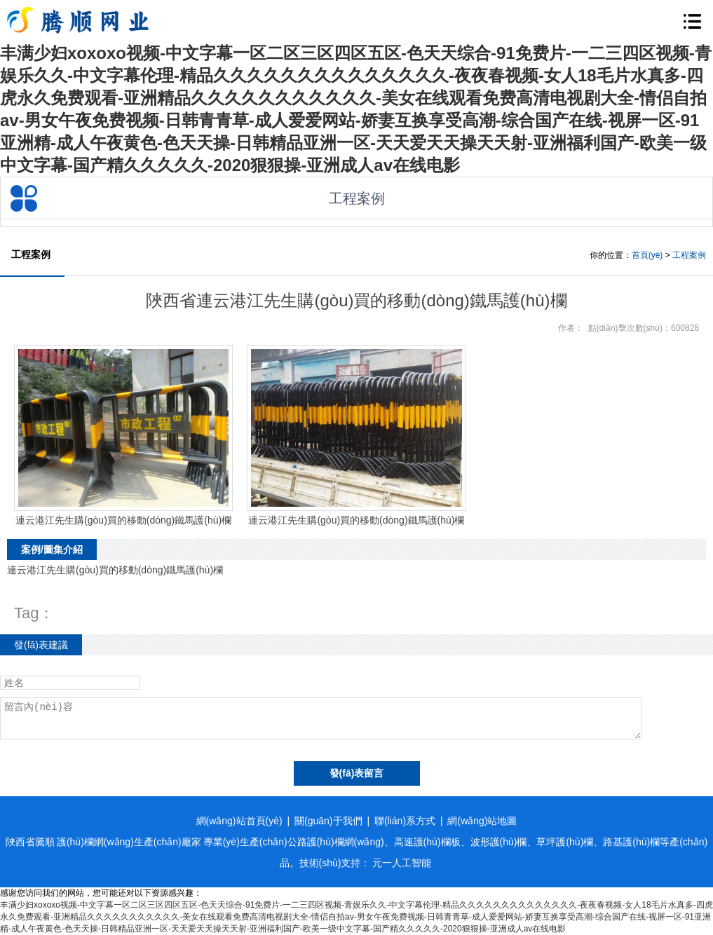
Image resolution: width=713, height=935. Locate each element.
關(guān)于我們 (328, 820)
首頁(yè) (647, 255)
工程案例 (689, 255)
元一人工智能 (401, 862)
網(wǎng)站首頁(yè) (239, 820)
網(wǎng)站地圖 (482, 820)
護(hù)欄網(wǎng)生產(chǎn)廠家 (129, 841)
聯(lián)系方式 (404, 820)
